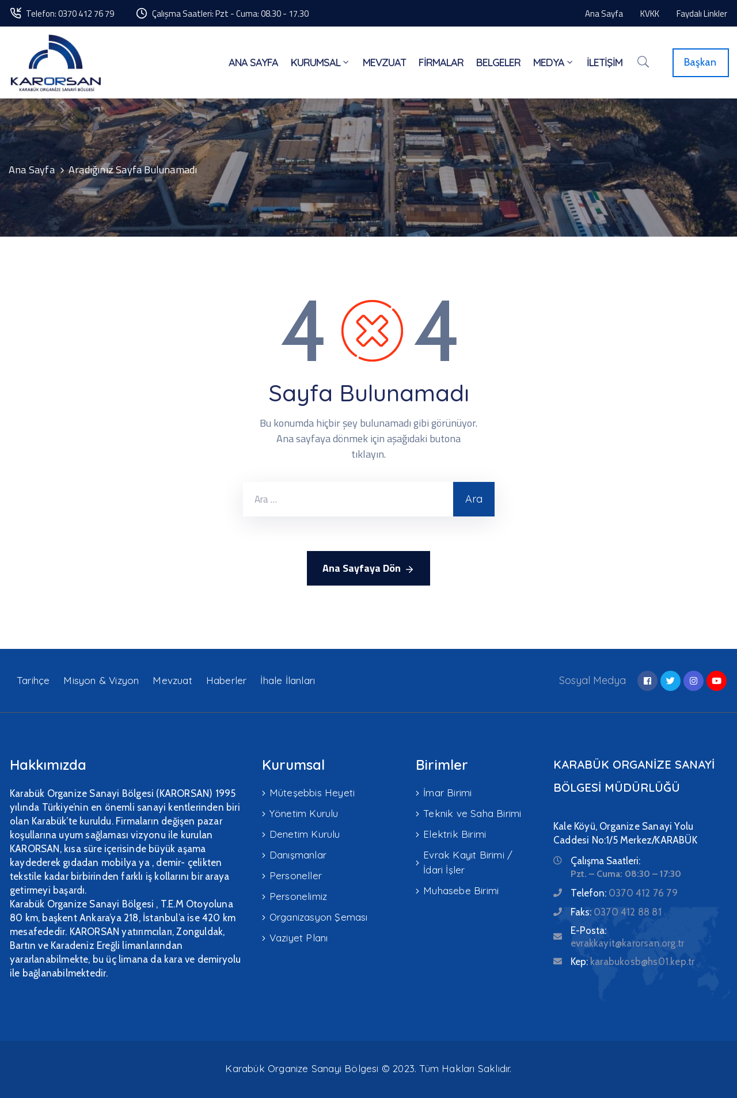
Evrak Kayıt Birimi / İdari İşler (467, 862)
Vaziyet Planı (298, 938)
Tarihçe (33, 680)
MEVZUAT (384, 62)
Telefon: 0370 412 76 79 (70, 13)
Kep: (632, 961)
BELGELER (498, 62)
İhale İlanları (287, 680)
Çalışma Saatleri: (605, 861)
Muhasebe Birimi (461, 890)
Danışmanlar (297, 855)
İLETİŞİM (604, 62)
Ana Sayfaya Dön (368, 568)
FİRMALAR (441, 62)
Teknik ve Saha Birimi (472, 813)
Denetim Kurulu (304, 834)
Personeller (295, 875)
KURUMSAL (320, 62)
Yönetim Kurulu (304, 813)
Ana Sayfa (32, 169)
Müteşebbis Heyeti (312, 793)
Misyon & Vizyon (101, 680)
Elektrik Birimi (454, 834)
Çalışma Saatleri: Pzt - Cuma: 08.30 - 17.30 (230, 13)
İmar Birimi (447, 793)
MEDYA (553, 62)
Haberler (226, 680)
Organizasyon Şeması (318, 917)
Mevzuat (172, 680)
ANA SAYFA (253, 62)
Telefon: (624, 893)
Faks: (616, 912)
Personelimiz (298, 896)
